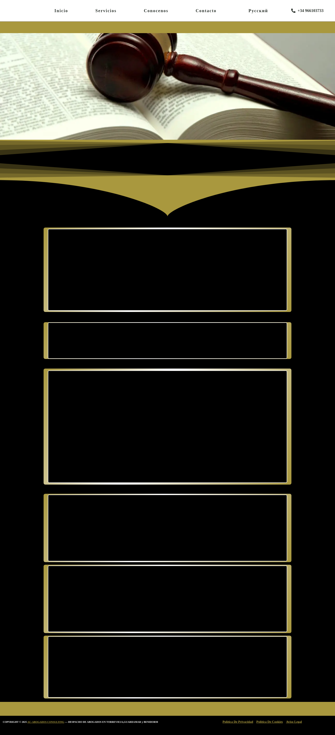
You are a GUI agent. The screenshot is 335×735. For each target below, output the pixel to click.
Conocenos (156, 10)
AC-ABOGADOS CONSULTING (45, 721)
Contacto (206, 10)
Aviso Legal (294, 721)
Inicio (61, 10)
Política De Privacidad (237, 721)
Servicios (105, 10)
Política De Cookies (269, 721)
